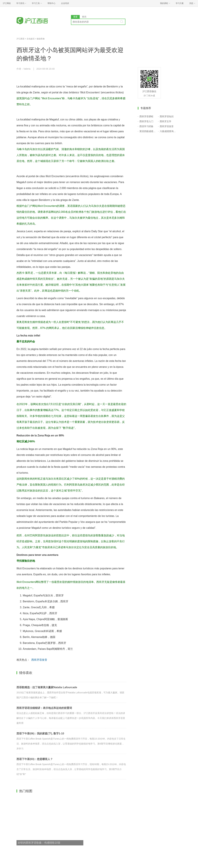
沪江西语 (20, 39)
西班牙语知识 (167, 116)
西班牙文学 (165, 121)
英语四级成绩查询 (148, 131)
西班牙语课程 (146, 116)
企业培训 (65, 3)
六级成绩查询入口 (168, 131)
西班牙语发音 (39, 659)
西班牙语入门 (146, 121)
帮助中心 (51, 3)
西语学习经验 (146, 126)
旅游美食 (41, 39)
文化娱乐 (31, 39)
